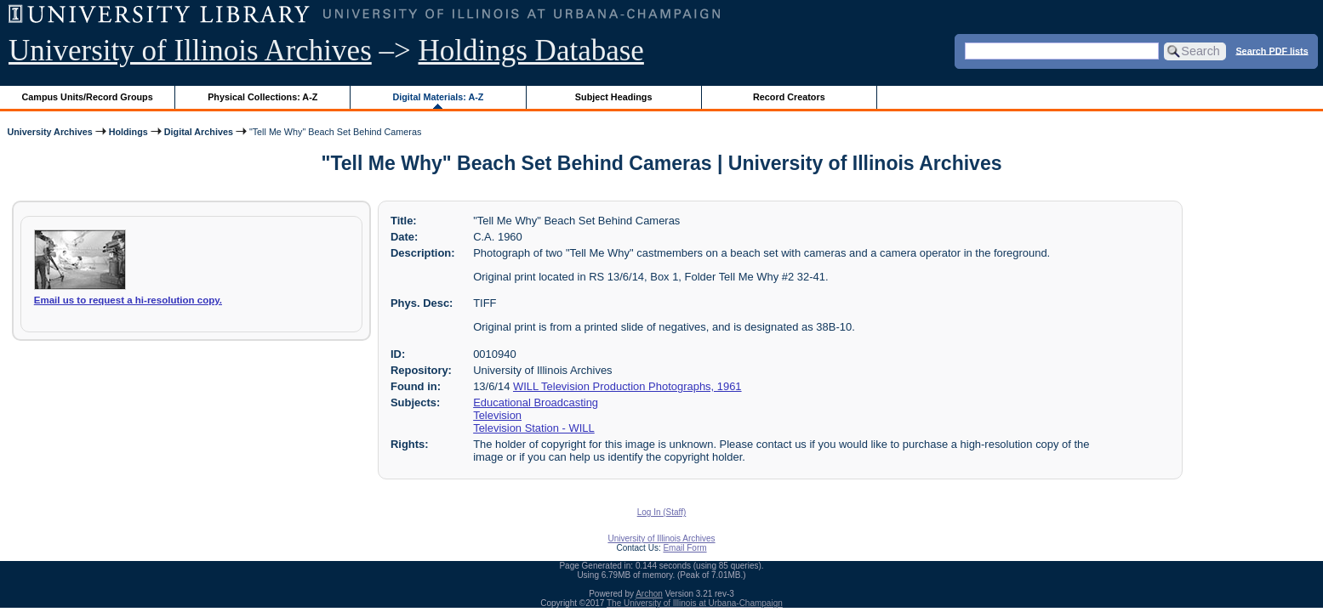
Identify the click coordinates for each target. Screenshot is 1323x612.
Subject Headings (614, 97)
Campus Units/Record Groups (87, 97)
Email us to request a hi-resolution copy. (128, 300)
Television (497, 415)
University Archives (49, 132)
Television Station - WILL (534, 428)
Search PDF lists (1271, 50)
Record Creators (789, 97)
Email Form (684, 547)
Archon (649, 593)
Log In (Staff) (662, 512)
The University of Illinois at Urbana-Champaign (695, 603)
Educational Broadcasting (535, 402)
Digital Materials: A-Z (437, 97)
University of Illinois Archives (190, 50)
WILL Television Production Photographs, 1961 (627, 386)
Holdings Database (531, 50)
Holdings (128, 132)
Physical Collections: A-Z (262, 97)
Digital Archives (198, 132)
